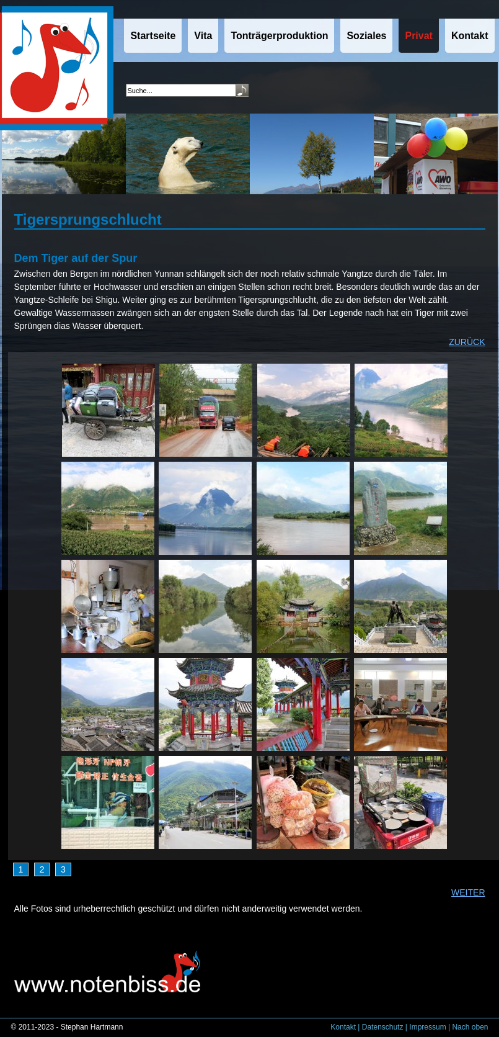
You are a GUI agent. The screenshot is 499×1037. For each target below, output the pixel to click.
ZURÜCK (467, 342)
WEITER (468, 892)
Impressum (427, 1027)
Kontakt (343, 1027)
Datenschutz (383, 1027)
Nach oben (470, 1027)
